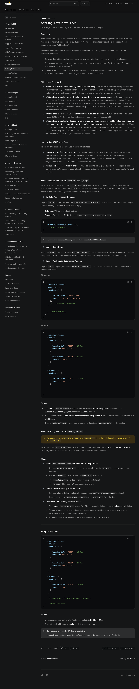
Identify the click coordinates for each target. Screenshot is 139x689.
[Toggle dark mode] (132, 3)
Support (10, 17)
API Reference (23, 11)
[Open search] (64, 4)
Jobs (126, 3)
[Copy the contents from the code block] (127, 221)
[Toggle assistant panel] (85, 4)
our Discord (55, 635)
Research (119, 3)
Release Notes (36, 11)
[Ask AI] (131, 221)
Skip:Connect (108, 3)
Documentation (10, 11)
